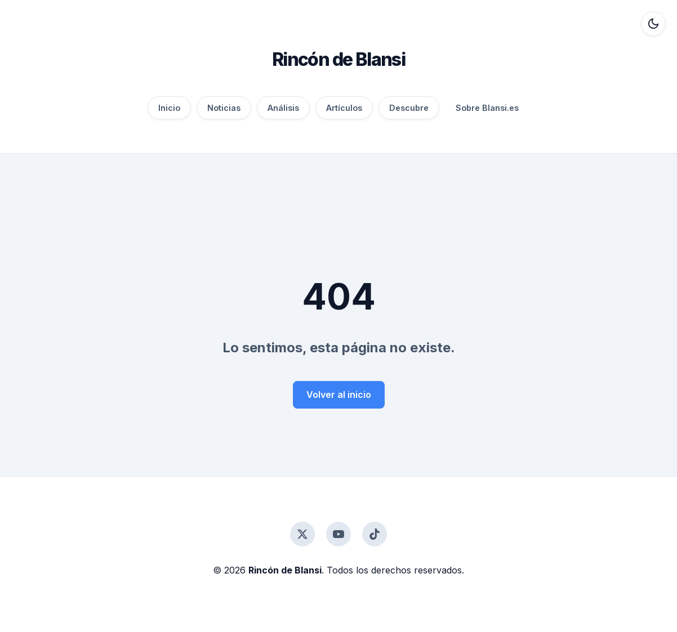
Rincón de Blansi (338, 59)
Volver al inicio (338, 394)
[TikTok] (374, 534)
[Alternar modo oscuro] (653, 23)
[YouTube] (338, 534)
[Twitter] (302, 534)
